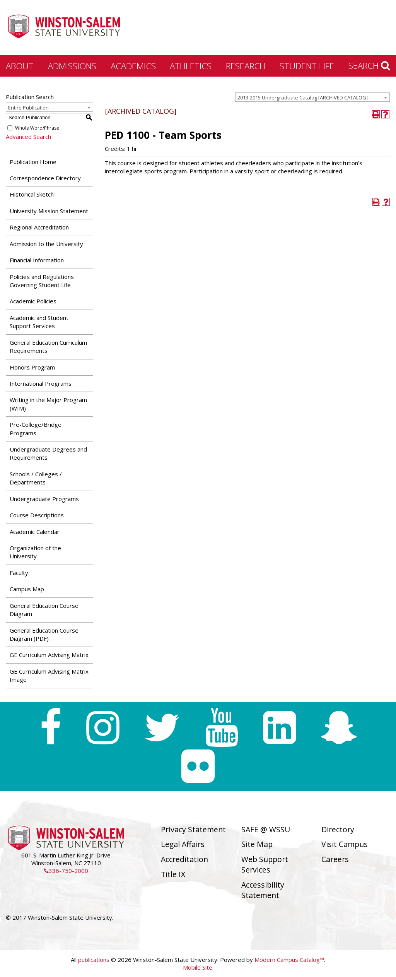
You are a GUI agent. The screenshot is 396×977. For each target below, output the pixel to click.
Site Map (257, 844)
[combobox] (312, 97)
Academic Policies (33, 301)
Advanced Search (28, 136)
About (20, 66)
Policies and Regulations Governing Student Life (42, 281)
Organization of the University (35, 552)
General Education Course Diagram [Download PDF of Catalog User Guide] (44, 610)
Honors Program (32, 367)
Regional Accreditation (39, 227)
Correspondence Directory (45, 178)
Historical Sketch (32, 194)
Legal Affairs (183, 844)
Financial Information (37, 260)
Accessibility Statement (262, 889)
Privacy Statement (193, 829)
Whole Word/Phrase (37, 128)
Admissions (72, 66)
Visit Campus (344, 844)
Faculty (19, 573)
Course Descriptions (37, 515)
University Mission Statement (49, 211)
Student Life (307, 66)
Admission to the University (46, 244)
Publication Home (33, 162)
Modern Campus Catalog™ (289, 959)
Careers (335, 859)
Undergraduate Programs (44, 499)
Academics (133, 66)
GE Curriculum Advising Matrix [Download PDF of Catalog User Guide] (49, 655)
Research (245, 66)
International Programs (41, 383)
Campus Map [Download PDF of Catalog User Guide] (27, 589)
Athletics (191, 66)
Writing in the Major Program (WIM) (48, 404)
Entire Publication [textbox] (28, 107)
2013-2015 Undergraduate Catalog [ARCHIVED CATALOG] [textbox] (302, 97)
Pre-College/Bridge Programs (35, 428)
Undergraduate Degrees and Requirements (48, 453)
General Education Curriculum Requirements (48, 346)
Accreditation (184, 859)
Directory (337, 829)
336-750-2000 (66, 870)
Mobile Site (197, 967)
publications (93, 959)
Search (369, 65)
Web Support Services (264, 864)
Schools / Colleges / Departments (36, 478)
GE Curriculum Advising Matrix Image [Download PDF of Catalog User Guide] (49, 675)
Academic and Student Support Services (39, 322)
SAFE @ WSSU (265, 829)
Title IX (173, 874)
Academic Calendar (35, 532)
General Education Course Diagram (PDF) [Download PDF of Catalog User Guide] (44, 634)
